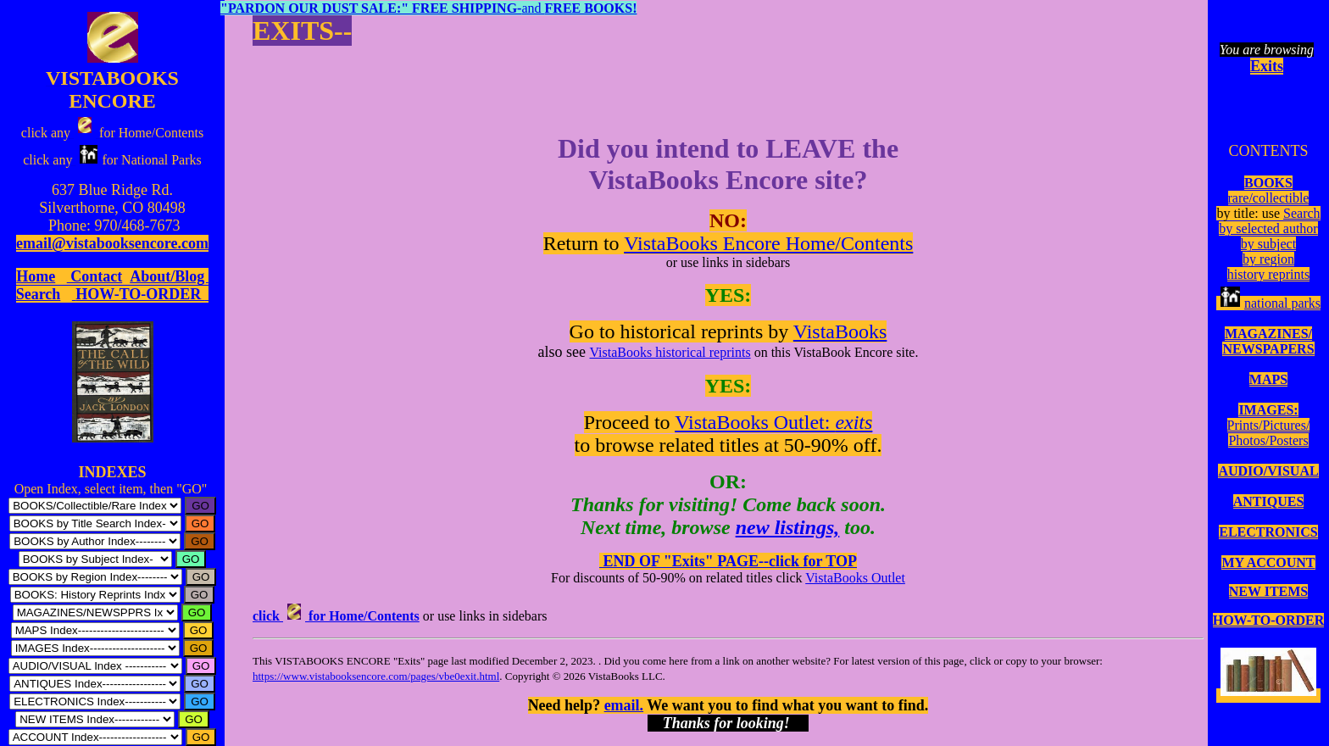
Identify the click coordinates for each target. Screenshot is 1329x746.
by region (1268, 259)
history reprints (1268, 274)
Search (1302, 213)
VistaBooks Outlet (855, 578)
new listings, (788, 527)
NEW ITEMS (1269, 591)
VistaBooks (840, 331)
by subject (1268, 244)
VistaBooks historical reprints (670, 352)
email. (624, 705)
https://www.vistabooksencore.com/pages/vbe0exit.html (376, 676)
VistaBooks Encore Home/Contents (768, 243)
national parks (1268, 303)
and (428, 8)
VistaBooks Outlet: (773, 422)
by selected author (1268, 228)
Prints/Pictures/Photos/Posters (1268, 433)
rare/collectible (1269, 198)
